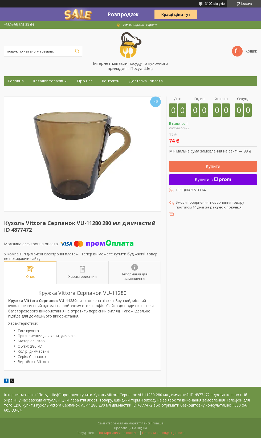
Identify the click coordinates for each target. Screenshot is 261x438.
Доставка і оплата (146, 81)
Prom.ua (157, 423)
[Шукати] (77, 51)
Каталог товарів (48, 81)
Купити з (213, 179)
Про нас (84, 81)
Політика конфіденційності (163, 433)
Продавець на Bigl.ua (130, 428)
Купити (213, 166)
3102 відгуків (215, 3)
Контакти (111, 81)
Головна (16, 81)
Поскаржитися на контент (118, 433)
